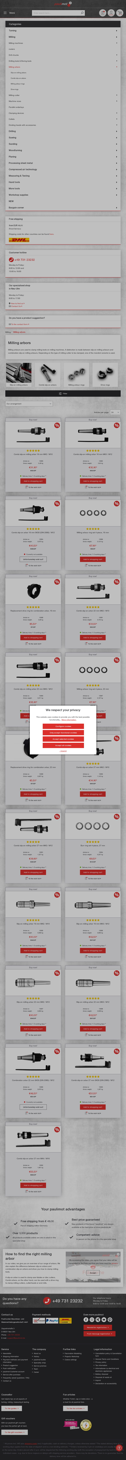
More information (69, 720)
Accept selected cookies (63, 739)
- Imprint (63, 751)
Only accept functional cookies (63, 733)
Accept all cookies (63, 745)
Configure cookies (63, 726)
